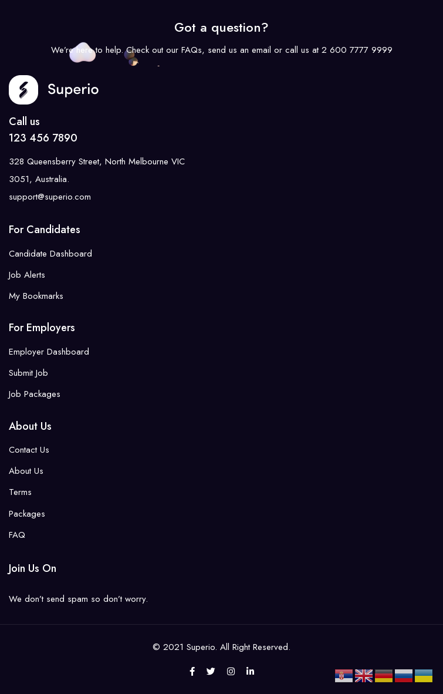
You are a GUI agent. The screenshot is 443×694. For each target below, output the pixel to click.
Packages (27, 513)
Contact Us (29, 449)
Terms (20, 492)
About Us (26, 470)
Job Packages (34, 394)
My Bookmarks (36, 295)
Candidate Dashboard (50, 253)
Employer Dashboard (49, 351)
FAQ (17, 534)
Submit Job (28, 372)
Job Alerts (27, 274)
